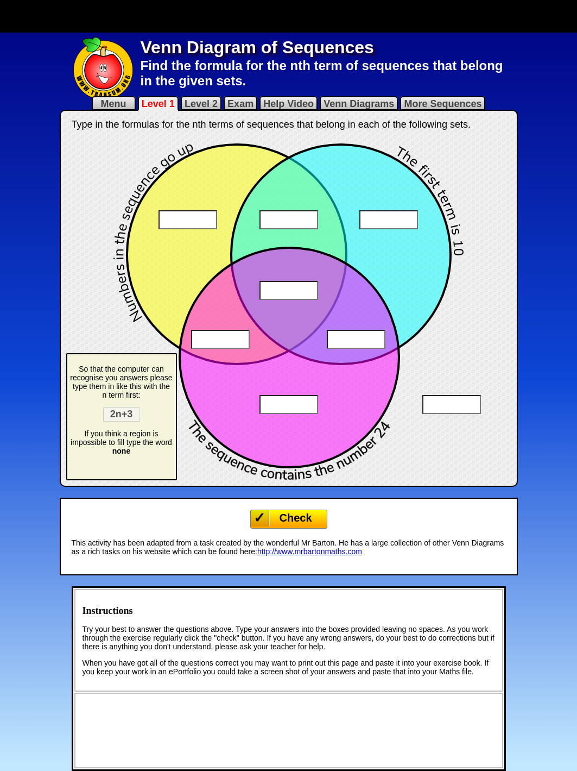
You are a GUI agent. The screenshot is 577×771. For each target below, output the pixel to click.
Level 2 (201, 103)
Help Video (288, 103)
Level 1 (158, 103)
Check (296, 518)
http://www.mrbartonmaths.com (309, 551)
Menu (114, 103)
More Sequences (442, 103)
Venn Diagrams (359, 103)
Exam (240, 103)
